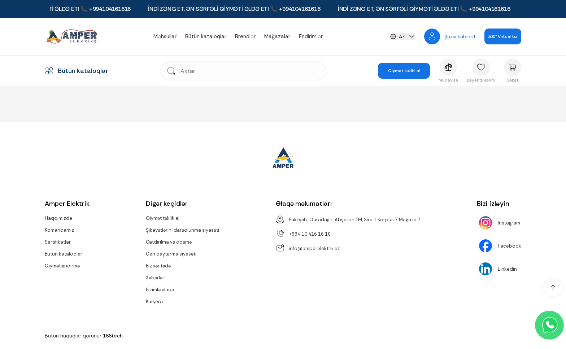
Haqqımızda (58, 218)
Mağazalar (277, 36)
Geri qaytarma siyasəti (171, 254)
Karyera (154, 301)
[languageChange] (402, 36)
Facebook (509, 246)
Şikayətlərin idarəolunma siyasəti (182, 230)
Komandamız (59, 230)
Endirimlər (311, 36)
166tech (113, 335)
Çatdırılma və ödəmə (169, 242)
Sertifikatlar (58, 242)
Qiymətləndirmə (62, 266)
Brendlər (245, 36)
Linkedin (507, 269)
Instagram (509, 223)
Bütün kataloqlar (205, 36)
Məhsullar (165, 36)
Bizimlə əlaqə (160, 290)
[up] (553, 287)
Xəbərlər (155, 278)
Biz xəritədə (158, 266)
